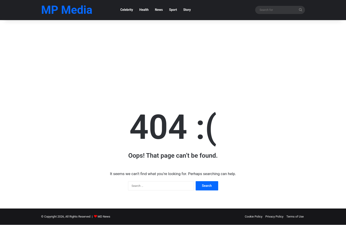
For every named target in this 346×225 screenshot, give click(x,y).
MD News (104, 216)
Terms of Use (295, 216)
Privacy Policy (274, 216)
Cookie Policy (253, 216)
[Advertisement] (173, 58)
